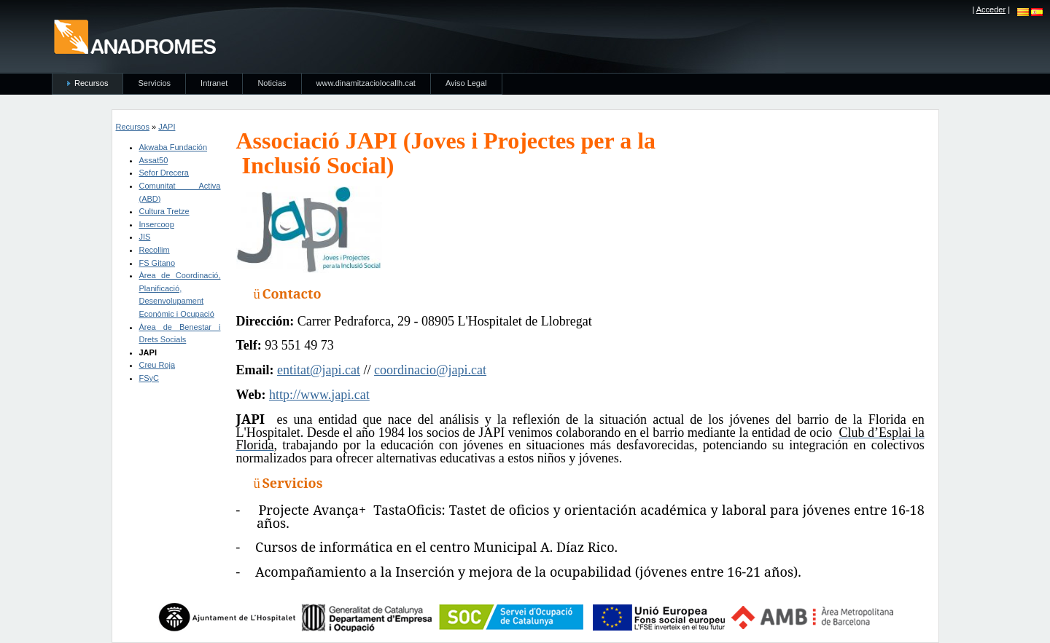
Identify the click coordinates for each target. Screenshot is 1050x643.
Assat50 (153, 160)
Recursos (132, 126)
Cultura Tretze (164, 211)
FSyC (149, 378)
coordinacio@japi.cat (430, 370)
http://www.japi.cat (319, 394)
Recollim (154, 249)
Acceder (991, 9)
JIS (145, 236)
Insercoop (156, 224)
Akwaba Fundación (173, 147)
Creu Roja (157, 364)
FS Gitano (157, 263)
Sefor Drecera (164, 172)
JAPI (166, 126)
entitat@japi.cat (318, 370)
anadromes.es (134, 36)
